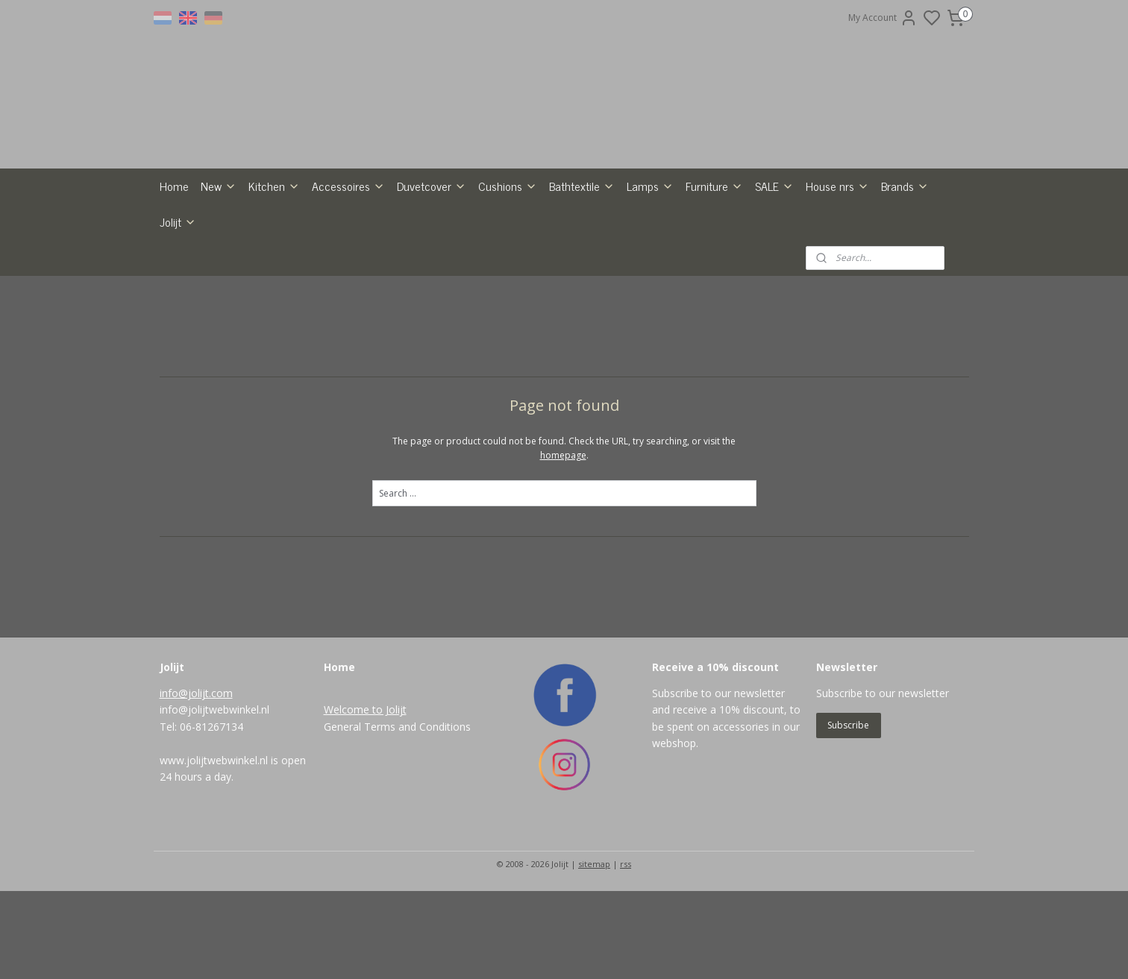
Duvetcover (431, 273)
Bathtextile (582, 273)
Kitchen (274, 273)
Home (174, 273)
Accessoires (348, 273)
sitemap (594, 951)
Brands (905, 273)
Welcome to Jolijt (365, 797)
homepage (563, 543)
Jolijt (178, 309)
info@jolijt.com (196, 781)
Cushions (507, 273)
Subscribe (848, 813)
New (218, 273)
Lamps (650, 273)
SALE (774, 273)
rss (625, 951)
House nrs (837, 273)
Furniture (714, 273)
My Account (883, 18)
